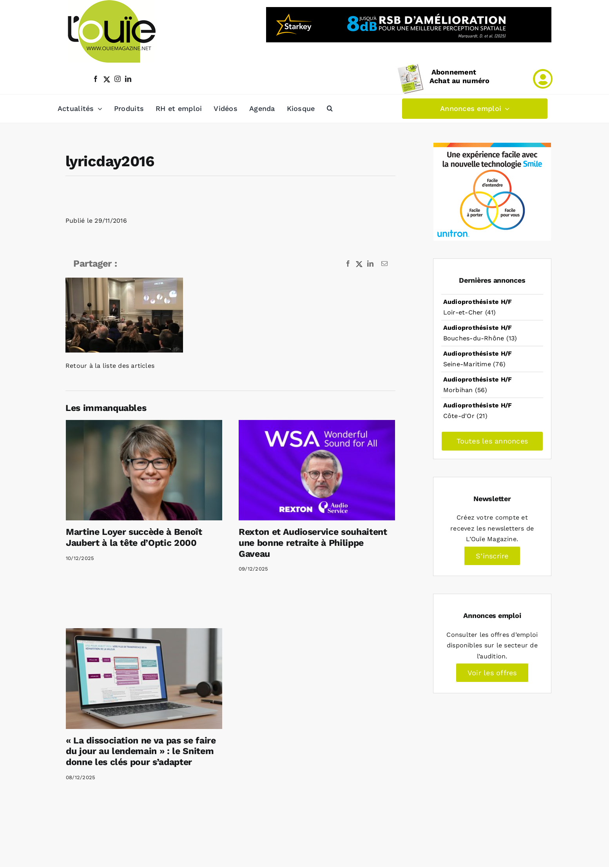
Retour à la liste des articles (109, 365)
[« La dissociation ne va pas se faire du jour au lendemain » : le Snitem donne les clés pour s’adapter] (144, 678)
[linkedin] (128, 79)
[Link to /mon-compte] (543, 79)
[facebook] (95, 79)
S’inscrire (492, 556)
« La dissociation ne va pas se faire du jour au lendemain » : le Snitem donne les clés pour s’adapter (141, 751)
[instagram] (117, 79)
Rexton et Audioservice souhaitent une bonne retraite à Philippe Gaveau (313, 543)
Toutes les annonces (492, 441)
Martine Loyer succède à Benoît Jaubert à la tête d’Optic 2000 (134, 537)
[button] (330, 109)
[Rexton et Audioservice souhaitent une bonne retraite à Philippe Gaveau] (317, 470)
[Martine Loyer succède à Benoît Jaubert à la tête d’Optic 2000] (144, 470)
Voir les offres (492, 673)
